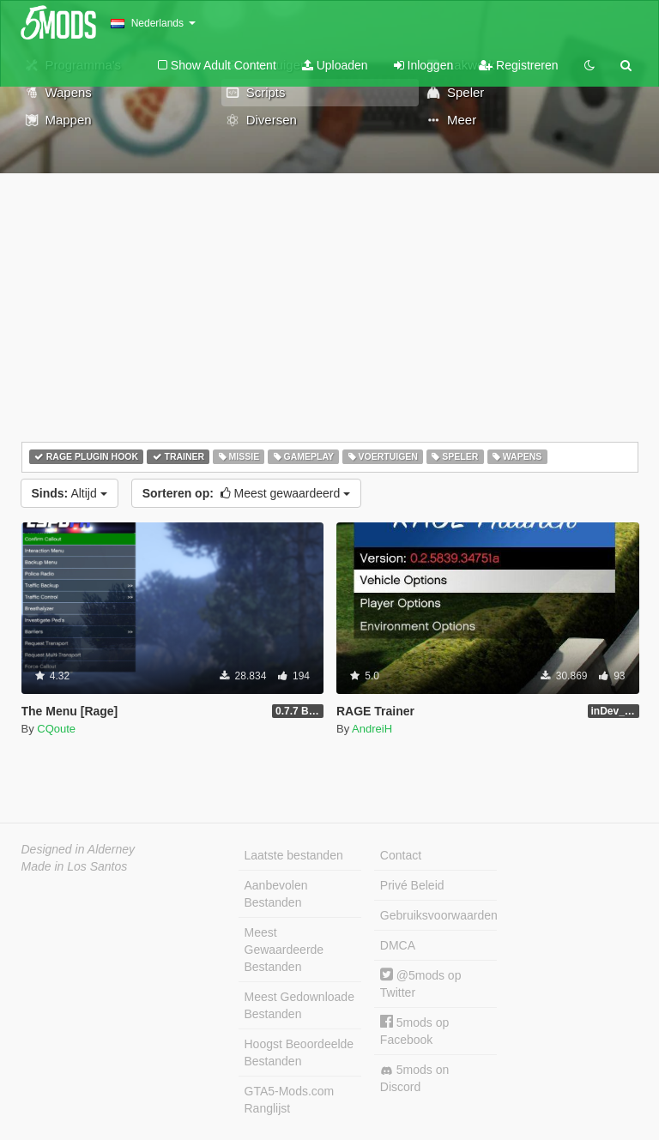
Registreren (518, 65)
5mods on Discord (414, 1078)
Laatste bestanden (294, 855)
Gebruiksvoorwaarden (438, 915)
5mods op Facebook (414, 1031)
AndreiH (372, 728)
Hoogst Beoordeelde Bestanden (299, 1052)
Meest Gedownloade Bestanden (299, 1005)
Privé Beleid (412, 885)
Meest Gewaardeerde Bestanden (284, 950)
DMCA (397, 945)
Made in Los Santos (74, 866)
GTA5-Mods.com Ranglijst (290, 1099)
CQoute (56, 728)
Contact (400, 855)
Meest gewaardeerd (246, 493)
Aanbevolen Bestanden (276, 893)
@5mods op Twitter (421, 983)
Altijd (69, 493)
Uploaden (335, 65)
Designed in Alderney (78, 849)
